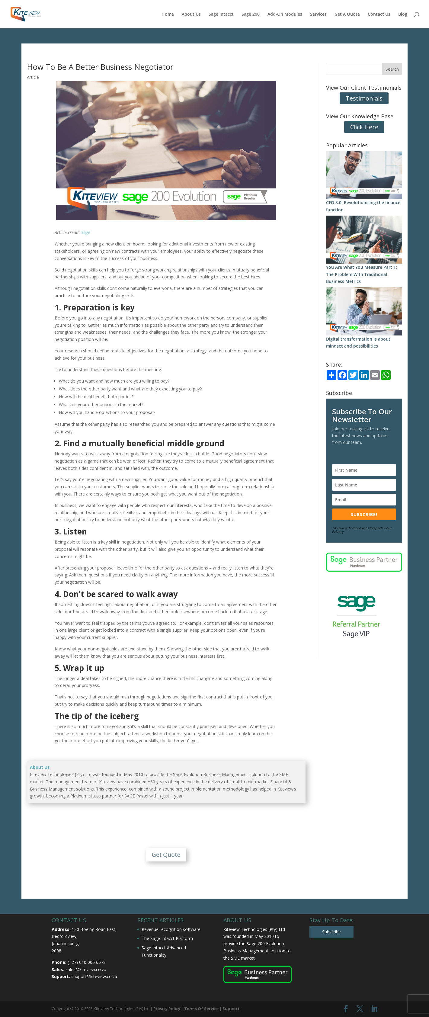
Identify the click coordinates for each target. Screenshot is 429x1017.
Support (231, 1008)
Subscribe (331, 932)
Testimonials (364, 98)
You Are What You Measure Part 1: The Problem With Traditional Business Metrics (361, 274)
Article (33, 77)
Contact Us (379, 14)
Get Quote (166, 849)
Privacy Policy (166, 1008)
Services (318, 14)
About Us (191, 14)
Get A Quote (347, 14)
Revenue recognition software (171, 929)
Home (168, 14)
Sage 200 (251, 14)
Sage (85, 232)
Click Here (364, 127)
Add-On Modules (284, 14)
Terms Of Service (201, 1008)
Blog (402, 14)
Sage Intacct (221, 14)
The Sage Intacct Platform (167, 938)
